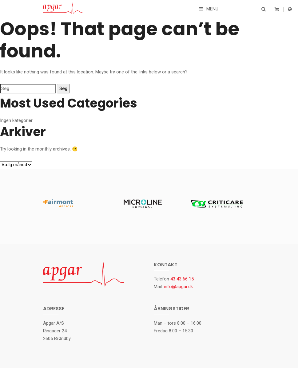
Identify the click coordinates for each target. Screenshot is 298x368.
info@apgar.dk (178, 286)
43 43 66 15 (182, 279)
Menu (208, 9)
